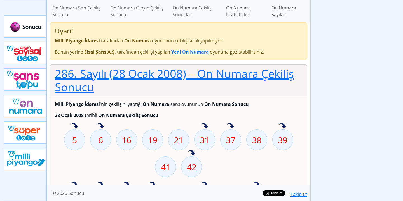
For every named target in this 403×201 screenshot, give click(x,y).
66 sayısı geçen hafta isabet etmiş (256, 185)
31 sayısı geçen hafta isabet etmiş (204, 126)
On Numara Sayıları (283, 11)
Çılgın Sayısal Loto (25, 53)
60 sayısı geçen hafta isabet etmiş (204, 185)
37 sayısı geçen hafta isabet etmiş (230, 126)
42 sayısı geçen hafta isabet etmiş (191, 153)
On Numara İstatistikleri (238, 11)
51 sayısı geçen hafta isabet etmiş (126, 185)
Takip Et (298, 194)
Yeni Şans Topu (25, 79)
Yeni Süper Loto (25, 132)
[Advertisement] (357, 88)
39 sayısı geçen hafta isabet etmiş (282, 126)
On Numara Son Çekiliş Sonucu (76, 11)
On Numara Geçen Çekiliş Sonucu (137, 11)
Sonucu (25, 26)
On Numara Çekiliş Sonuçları (192, 11)
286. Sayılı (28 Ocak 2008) (174, 80)
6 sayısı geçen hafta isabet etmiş (100, 126)
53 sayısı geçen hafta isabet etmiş (152, 185)
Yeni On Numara (25, 106)
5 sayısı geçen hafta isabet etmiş (74, 126)
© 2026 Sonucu (68, 193)
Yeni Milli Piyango (25, 159)
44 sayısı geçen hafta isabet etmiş (74, 185)
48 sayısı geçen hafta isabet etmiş (100, 185)
